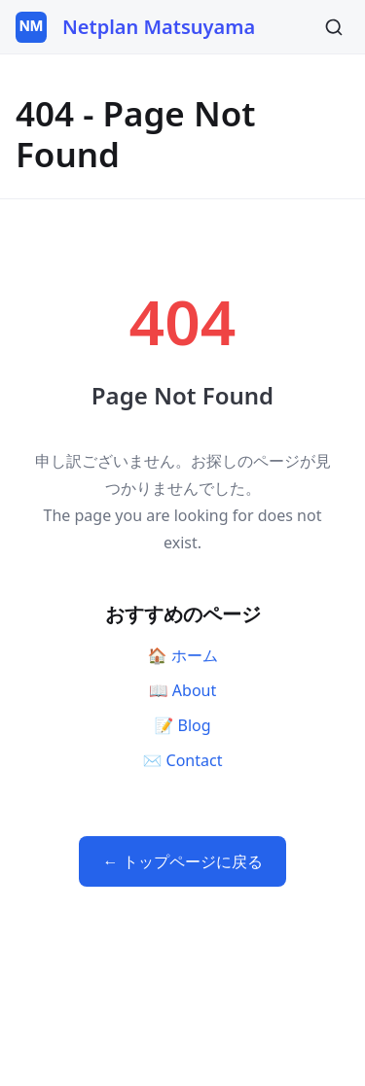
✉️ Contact (183, 760)
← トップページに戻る (182, 861)
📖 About (183, 690)
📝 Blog (182, 725)
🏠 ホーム (182, 655)
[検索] (333, 27)
